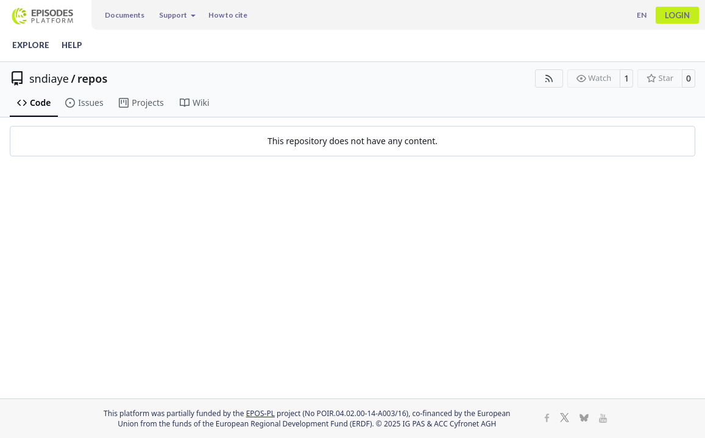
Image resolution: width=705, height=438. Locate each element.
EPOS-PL (260, 413)
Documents (124, 14)
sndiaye (49, 78)
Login (677, 15)
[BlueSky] (584, 419)
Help (72, 45)
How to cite (227, 14)
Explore (30, 45)
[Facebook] (547, 419)
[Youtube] (603, 419)
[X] (564, 419)
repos (92, 78)
